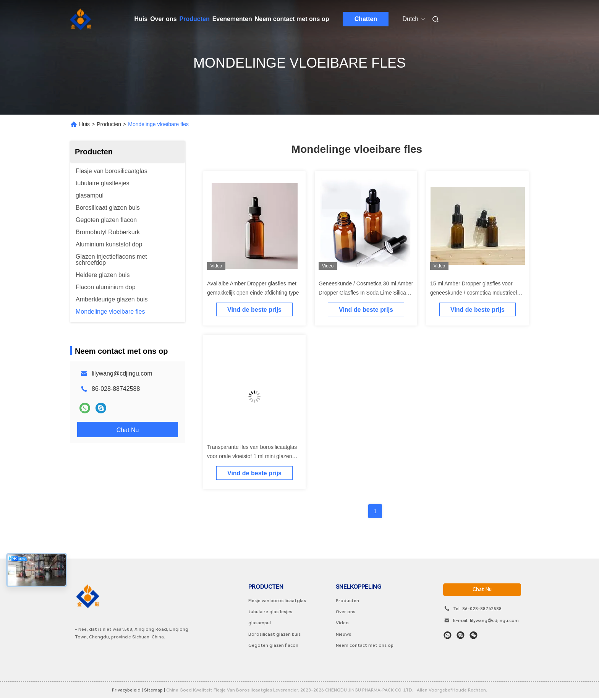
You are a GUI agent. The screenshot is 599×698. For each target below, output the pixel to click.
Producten (195, 19)
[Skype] (460, 635)
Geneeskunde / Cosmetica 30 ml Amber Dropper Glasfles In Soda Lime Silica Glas (366, 292)
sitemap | (154, 690)
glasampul (259, 622)
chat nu (482, 589)
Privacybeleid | (127, 690)
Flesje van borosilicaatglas (277, 600)
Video (342, 622)
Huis (141, 19)
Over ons (163, 19)
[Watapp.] (447, 635)
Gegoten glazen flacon (273, 645)
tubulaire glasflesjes (270, 611)
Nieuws (343, 634)
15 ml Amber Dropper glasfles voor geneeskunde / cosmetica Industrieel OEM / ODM (473, 292)
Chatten (366, 19)
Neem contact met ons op (292, 19)
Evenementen (232, 19)
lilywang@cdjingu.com (122, 373)
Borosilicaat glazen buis (274, 634)
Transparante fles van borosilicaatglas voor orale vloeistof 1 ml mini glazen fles (252, 456)
